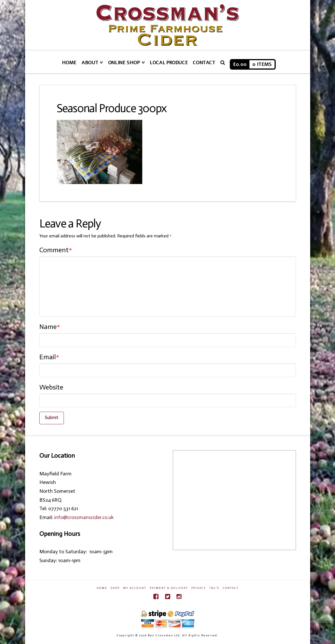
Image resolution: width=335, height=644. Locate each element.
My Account (134, 588)
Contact (231, 588)
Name (49, 326)
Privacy (198, 588)
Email (49, 357)
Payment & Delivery (169, 588)
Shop (115, 588)
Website (51, 387)
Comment (55, 250)
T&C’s (214, 588)
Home (102, 588)
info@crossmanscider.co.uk (84, 517)
